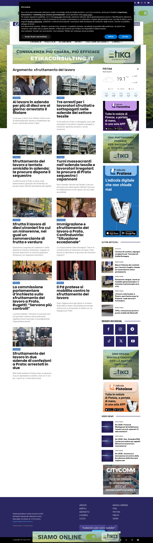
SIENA (115, 518)
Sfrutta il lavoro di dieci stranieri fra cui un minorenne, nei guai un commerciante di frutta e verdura (31, 233)
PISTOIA (116, 512)
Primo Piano (119, 262)
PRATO (116, 515)
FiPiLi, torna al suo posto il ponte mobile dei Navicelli (126, 311)
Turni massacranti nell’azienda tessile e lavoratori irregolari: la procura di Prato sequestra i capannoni (76, 170)
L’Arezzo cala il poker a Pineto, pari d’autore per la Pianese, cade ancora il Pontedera (126, 297)
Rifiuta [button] (111, 37)
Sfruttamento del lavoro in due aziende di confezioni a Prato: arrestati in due (32, 360)
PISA (115, 508)
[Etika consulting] (76, 542)
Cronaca (16, 98)
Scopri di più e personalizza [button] (36, 37)
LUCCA (82, 518)
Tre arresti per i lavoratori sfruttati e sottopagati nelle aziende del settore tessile (75, 109)
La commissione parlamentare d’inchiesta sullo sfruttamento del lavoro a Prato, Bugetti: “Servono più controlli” (32, 298)
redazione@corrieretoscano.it (23, 521)
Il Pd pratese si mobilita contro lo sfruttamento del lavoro (73, 292)
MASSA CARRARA (120, 505)
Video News (119, 421)
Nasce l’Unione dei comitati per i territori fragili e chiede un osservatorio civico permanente (127, 268)
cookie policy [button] (87, 15)
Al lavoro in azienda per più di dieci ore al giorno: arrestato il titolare (31, 107)
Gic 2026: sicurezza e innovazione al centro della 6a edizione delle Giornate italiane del (127, 457)
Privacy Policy (28, 526)
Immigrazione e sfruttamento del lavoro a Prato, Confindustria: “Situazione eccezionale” (73, 233)
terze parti (58, 17)
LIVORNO (83, 515)
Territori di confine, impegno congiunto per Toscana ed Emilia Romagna (127, 253)
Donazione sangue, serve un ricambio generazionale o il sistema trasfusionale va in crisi (127, 282)
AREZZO (83, 505)
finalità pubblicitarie (35, 22)
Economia (61, 220)
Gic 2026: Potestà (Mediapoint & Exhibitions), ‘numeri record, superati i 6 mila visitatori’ (127, 428)
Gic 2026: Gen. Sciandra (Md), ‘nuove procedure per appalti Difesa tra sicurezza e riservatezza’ (127, 442)
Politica (16, 283)
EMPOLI (83, 508)
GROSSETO (84, 512)
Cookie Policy (17, 526)
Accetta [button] (125, 37)
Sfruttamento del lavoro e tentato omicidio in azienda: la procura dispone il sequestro (31, 168)
